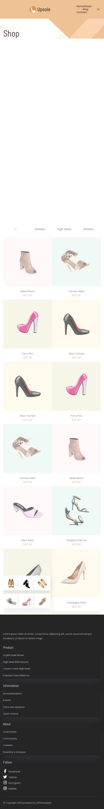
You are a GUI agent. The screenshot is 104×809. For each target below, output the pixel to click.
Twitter (13, 777)
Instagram (15, 783)
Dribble (13, 788)
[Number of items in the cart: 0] (98, 9)
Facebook (14, 771)
